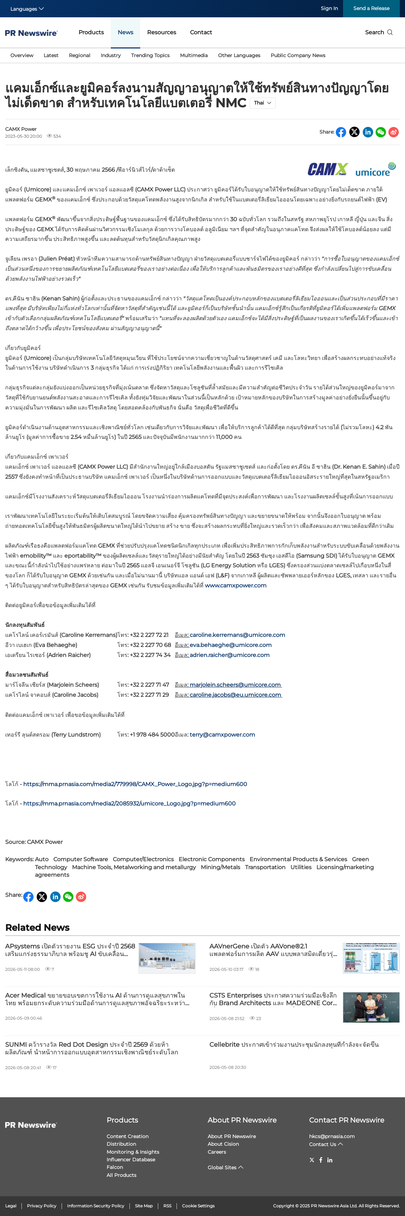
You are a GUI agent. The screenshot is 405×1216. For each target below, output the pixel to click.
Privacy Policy (41, 1205)
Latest (51, 55)
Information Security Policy (95, 1205)
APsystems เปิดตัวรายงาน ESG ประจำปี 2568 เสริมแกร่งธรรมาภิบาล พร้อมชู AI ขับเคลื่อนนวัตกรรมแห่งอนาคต (70, 950)
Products (91, 32)
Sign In (329, 8)
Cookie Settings (198, 1205)
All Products (121, 1175)
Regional (79, 55)
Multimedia (194, 55)
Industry (111, 55)
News (125, 32)
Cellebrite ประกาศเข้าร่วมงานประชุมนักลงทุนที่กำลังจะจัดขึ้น (294, 1044)
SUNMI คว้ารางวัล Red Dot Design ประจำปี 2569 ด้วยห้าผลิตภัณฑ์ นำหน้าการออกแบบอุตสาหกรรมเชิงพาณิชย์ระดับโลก (91, 1048)
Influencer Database (131, 1159)
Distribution (121, 1144)
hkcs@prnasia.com (332, 1136)
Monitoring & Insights (133, 1152)
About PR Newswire (242, 1120)
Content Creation (127, 1136)
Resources (161, 32)
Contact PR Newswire (346, 1120)
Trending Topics (150, 55)
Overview (21, 55)
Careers (217, 1152)
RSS (167, 1205)
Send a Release (371, 8)
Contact (201, 32)
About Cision (223, 1144)
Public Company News (298, 55)
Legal (10, 1205)
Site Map (144, 1205)
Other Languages (239, 55)
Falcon (115, 1167)
